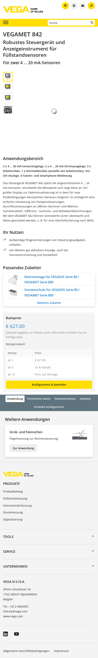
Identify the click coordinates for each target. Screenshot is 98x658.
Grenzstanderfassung (17, 478)
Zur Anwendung (23, 421)
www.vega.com (13, 589)
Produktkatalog (13, 464)
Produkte (11, 456)
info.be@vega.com (15, 584)
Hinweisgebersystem (57, 634)
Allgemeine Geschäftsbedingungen (26, 623)
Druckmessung (13, 485)
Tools (8, 509)
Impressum (61, 623)
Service (9, 524)
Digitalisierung (12, 492)
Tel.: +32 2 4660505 (15, 579)
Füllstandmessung (15, 471)
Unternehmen (15, 539)
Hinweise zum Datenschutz (21, 634)
